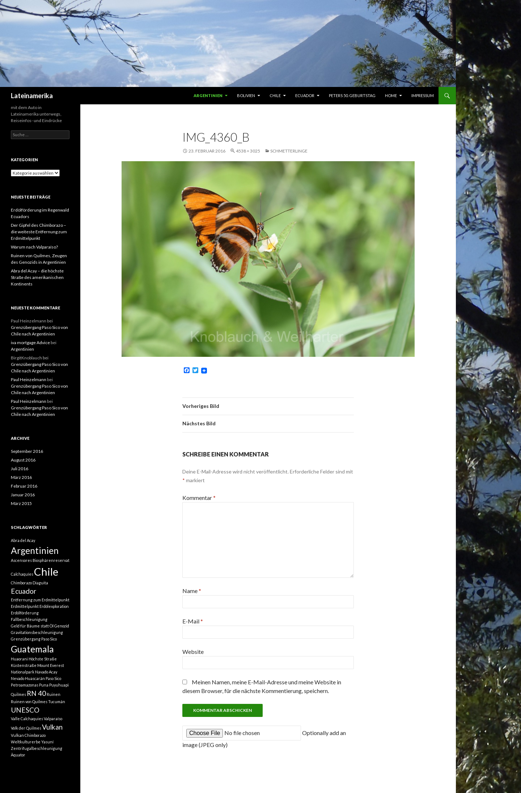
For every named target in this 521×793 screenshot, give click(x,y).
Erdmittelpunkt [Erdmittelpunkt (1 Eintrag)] (25, 606)
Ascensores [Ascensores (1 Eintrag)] (21, 560)
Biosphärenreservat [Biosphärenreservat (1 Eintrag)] (51, 560)
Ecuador (304, 95)
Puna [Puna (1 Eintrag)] (43, 685)
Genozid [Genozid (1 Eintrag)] (61, 625)
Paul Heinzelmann (28, 379)
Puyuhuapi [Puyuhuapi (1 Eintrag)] (59, 685)
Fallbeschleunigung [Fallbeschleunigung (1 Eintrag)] (29, 619)
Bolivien (246, 95)
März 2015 (21, 503)
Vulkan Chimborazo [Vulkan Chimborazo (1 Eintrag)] (28, 735)
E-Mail (192, 621)
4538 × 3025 (248, 151)
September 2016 (27, 451)
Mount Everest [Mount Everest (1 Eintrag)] (50, 665)
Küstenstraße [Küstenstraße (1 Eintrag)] (24, 665)
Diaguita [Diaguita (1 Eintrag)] (40, 582)
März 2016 (21, 477)
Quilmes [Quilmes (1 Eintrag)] (18, 694)
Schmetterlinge (289, 151)
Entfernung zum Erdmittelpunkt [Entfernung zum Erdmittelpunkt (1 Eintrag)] (40, 599)
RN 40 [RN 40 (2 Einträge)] (36, 693)
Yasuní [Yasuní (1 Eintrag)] (47, 741)
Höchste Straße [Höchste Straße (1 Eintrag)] (43, 658)
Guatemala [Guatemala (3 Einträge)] (32, 649)
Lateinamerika (32, 96)
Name (191, 590)
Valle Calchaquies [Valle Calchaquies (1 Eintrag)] (27, 718)
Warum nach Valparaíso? (34, 247)
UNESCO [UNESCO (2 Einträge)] (25, 710)
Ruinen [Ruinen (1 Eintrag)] (53, 694)
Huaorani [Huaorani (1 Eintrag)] (19, 658)
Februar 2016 (24, 486)
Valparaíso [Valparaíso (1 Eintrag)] (53, 718)
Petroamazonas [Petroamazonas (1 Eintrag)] (24, 685)
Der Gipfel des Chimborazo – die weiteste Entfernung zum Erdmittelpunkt (39, 231)
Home (391, 95)
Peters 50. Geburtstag (352, 95)
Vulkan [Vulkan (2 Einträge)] (52, 727)
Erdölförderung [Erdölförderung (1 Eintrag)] (25, 612)
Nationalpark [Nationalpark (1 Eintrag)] (22, 671)
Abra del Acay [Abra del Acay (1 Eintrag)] (23, 540)
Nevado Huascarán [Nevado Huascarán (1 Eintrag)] (28, 678)
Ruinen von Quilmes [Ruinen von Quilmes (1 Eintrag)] (29, 701)
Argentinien (208, 95)
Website (193, 651)
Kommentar (199, 497)
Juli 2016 (19, 468)
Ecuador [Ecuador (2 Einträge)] (23, 591)
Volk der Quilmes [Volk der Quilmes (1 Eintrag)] (26, 728)
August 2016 (23, 460)
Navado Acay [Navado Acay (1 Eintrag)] (46, 671)
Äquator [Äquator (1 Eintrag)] (18, 754)
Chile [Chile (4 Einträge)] (46, 571)
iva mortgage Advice (30, 342)
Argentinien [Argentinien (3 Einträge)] (35, 550)
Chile (275, 95)
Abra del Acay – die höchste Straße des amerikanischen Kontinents (37, 277)
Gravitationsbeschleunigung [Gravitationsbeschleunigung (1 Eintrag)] (37, 632)
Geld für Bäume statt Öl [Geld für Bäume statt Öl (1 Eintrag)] (32, 625)
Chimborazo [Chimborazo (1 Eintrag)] (21, 582)
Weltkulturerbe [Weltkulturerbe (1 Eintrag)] (26, 741)
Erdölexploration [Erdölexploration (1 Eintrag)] (54, 606)
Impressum (422, 95)
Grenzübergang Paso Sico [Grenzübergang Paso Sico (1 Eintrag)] (34, 639)
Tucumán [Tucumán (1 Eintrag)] (56, 701)
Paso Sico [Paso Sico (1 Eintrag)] (53, 678)
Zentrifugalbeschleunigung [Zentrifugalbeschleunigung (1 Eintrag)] (36, 748)
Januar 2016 (23, 494)
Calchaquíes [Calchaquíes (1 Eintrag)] (22, 574)
